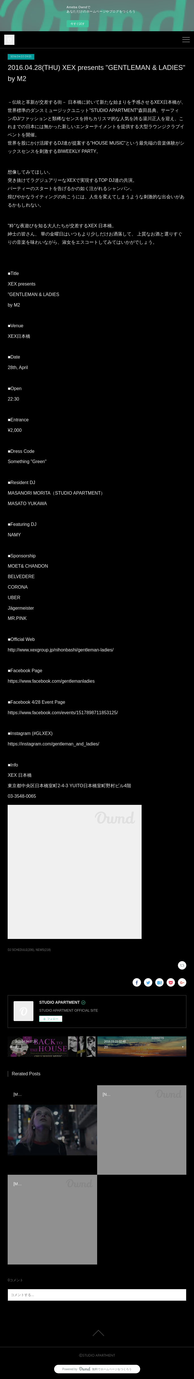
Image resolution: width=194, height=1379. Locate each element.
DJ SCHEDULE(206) (21, 949)
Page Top (97, 1333)
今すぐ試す (78, 23)
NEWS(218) (43, 949)
